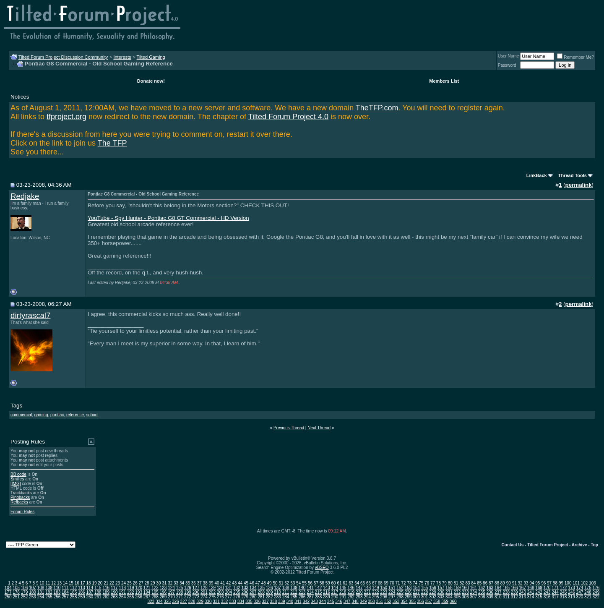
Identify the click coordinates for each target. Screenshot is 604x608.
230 (441, 592)
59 (327, 583)
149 (375, 587)
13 (59, 583)
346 (338, 601)
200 (196, 592)
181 (40, 592)
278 (236, 597)
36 (193, 583)
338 (273, 601)
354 (404, 601)
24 (123, 583)
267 (147, 597)
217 (334, 592)
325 (167, 601)
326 (175, 601)
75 (421, 583)
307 (473, 597)
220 (359, 592)
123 (163, 587)
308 (481, 597)
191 (122, 592)
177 (8, 592)
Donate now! (151, 81)
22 (111, 583)
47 (257, 583)
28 (147, 583)
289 (326, 597)
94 (531, 583)
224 (392, 592)
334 (241, 601)
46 (252, 583)
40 (216, 583)
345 (330, 601)
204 (228, 592)
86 (485, 583)
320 (579, 597)
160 (465, 587)
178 (16, 592)
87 (491, 583)
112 (73, 587)
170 (547, 587)
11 (47, 583)
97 (549, 583)
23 (117, 583)
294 (367, 597)
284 (285, 597)
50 (275, 583)
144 (334, 587)
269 (163, 597)
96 (543, 583)
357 (428, 601)
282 (269, 597)
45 (246, 583)
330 (208, 601)
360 (453, 601)
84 (473, 583)
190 (114, 592)
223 (383, 592)
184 (65, 592)
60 (333, 583)
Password (507, 65)
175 (587, 587)
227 (416, 592)
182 (48, 592)
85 (479, 583)
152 (400, 587)
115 (98, 587)
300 (416, 597)
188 (98, 592)
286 (302, 597)
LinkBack (536, 175)
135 (261, 587)
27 (141, 583)
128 (204, 587)
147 (359, 587)
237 (498, 592)
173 (571, 587)
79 (444, 583)
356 (420, 601)
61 (339, 583)
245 (563, 592)
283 (277, 597)
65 (362, 583)
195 (155, 592)
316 (547, 597)
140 (302, 587)
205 (236, 592)
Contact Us (513, 545)
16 (77, 583)
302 (432, 597)
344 (322, 601)
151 (392, 587)
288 (318, 597)
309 (489, 597)
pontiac (57, 414)
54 (298, 583)
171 (555, 587)
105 (16, 587)
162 (481, 587)
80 (450, 583)
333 (232, 601)
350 (371, 601)
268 (155, 597)
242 (538, 592)
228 (424, 592)
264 (122, 597)
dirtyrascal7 (30, 315)
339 (281, 601)
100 (568, 583)
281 (261, 597)
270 (171, 597)
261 (98, 597)
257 (65, 597)
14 (65, 583)
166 (514, 587)
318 (563, 597)
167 (522, 587)
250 (8, 597)
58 (322, 583)
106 (24, 587)
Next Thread (319, 427)
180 (32, 592)
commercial (21, 414)
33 (176, 583)
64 (356, 583)
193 (138, 592)
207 (253, 592)
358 (436, 601)
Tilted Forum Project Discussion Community (63, 57)
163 (489, 587)
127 (196, 587)
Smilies (17, 479)
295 (375, 597)
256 (57, 597)
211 (285, 592)
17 (83, 583)
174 (579, 587)
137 (277, 587)
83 (467, 583)
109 (48, 587)
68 (380, 583)
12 (53, 583)
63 (351, 583)
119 (130, 587)
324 (159, 601)
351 (379, 601)
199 (187, 592)
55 (304, 583)
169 (538, 587)
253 (32, 597)
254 (40, 597)
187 (89, 592)
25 (129, 583)
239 (514, 592)
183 (57, 592)
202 (212, 592)
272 (187, 597)
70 (392, 583)
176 (596, 587)
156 (432, 587)
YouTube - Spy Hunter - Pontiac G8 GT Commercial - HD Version (168, 218)
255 (48, 597)
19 (94, 583)
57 (316, 583)
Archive (579, 545)
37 (199, 583)
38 (205, 583)
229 (432, 592)
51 (281, 583)
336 (257, 601)
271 (179, 597)
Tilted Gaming (151, 57)
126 (187, 587)
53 (292, 583)
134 (253, 587)
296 (383, 597)
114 (89, 587)
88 (497, 583)
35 (187, 583)
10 (41, 583)
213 (302, 592)
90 (508, 583)
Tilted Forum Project (547, 545)
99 (561, 583)
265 (130, 597)
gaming (41, 414)
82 (461, 583)
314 (530, 597)
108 (40, 587)
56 (310, 583)
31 (164, 583)
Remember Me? (575, 57)
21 (106, 583)
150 (383, 587)
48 (263, 583)
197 (171, 592)
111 (65, 587)
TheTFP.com (377, 108)
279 (244, 597)
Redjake (24, 196)
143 (326, 587)
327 (183, 601)
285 (293, 597)
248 (587, 592)
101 (576, 583)
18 (88, 583)
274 (204, 597)
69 (386, 583)
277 (228, 597)
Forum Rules (22, 511)
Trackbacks (21, 493)
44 (240, 583)
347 (347, 601)
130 (220, 587)
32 (170, 583)
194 (147, 592)
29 (152, 583)
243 (547, 592)
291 (342, 597)
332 (224, 601)
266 (138, 597)
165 (506, 587)
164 (498, 587)
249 (596, 592)
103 (592, 583)
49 (269, 583)
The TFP (112, 143)
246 (571, 592)
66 (368, 583)
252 (24, 597)
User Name (508, 56)
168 (530, 587)
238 (506, 592)
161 (473, 587)
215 (318, 592)
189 (105, 592)
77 (432, 583)
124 (171, 587)
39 (211, 583)
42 (228, 583)
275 (212, 597)
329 (199, 601)
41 (222, 583)
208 (261, 592)
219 (350, 592)
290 (334, 597)
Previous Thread (288, 427)
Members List (444, 81)
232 (457, 592)
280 (253, 597)
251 (16, 597)
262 (105, 597)
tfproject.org (66, 116)
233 (465, 592)
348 (355, 601)
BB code (18, 474)
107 (32, 587)
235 (481, 592)
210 (277, 592)
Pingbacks (20, 497)
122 (155, 587)
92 (520, 583)
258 (73, 597)
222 (375, 592)
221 (367, 592)
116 (105, 587)
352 (387, 601)
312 (514, 597)
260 (89, 597)
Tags (16, 405)
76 (426, 583)
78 (438, 583)
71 (398, 583)
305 (457, 597)
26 (135, 583)
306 (465, 597)
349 (363, 601)
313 (522, 597)
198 (179, 592)
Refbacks (19, 502)
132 (236, 587)
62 (345, 583)
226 (408, 592)
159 (457, 587)
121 (147, 587)
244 (555, 592)
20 (100, 583)
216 (326, 592)
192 (130, 592)
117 (114, 587)
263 (114, 597)
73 (409, 583)
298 (400, 597)
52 (286, 583)
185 (73, 592)
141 (310, 587)
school (92, 414)
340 (289, 601)
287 (310, 597)
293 (359, 597)
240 (522, 592)
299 (408, 597)
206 (244, 592)
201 (204, 592)
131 (228, 587)
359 (444, 601)
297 (392, 597)
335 (249, 601)
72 (403, 583)
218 (342, 592)
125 (179, 587)
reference (75, 414)
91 (514, 583)
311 (506, 597)
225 (400, 592)
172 (563, 587)
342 (306, 601)
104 (8, 587)
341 (298, 601)
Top (594, 545)
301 (424, 597)
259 (81, 597)
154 (416, 587)
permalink (578, 185)
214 (310, 592)
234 (473, 592)
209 (269, 592)
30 (158, 583)
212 (293, 592)
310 (498, 597)
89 (502, 583)
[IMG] (15, 483)
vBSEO (322, 567)
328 (191, 601)
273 (196, 597)
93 (525, 583)
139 (293, 587)
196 (163, 592)
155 (424, 587)
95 (537, 583)
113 (81, 587)
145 (342, 587)
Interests (122, 57)
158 (449, 587)
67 (374, 583)
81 (456, 583)
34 (182, 583)
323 (150, 601)
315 (538, 597)
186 (81, 592)
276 (220, 597)
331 (216, 601)
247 (579, 592)
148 (367, 587)
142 (318, 587)
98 (555, 583)
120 (138, 587)
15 (71, 583)
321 (587, 597)
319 (571, 597)
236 (489, 592)
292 (350, 597)
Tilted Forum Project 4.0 (288, 116)
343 (314, 601)
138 (285, 587)
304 (449, 597)
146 (350, 587)
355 (412, 601)
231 (449, 592)
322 (596, 597)
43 (234, 583)
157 (441, 587)
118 (122, 587)
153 (408, 587)
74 (415, 583)
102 (584, 583)
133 (244, 587)
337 (265, 601)
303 (441, 597)
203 (220, 592)
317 (555, 597)
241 (530, 592)
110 (57, 587)
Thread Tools (572, 175)
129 (212, 587)
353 (396, 601)
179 (24, 592)
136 (269, 587)
